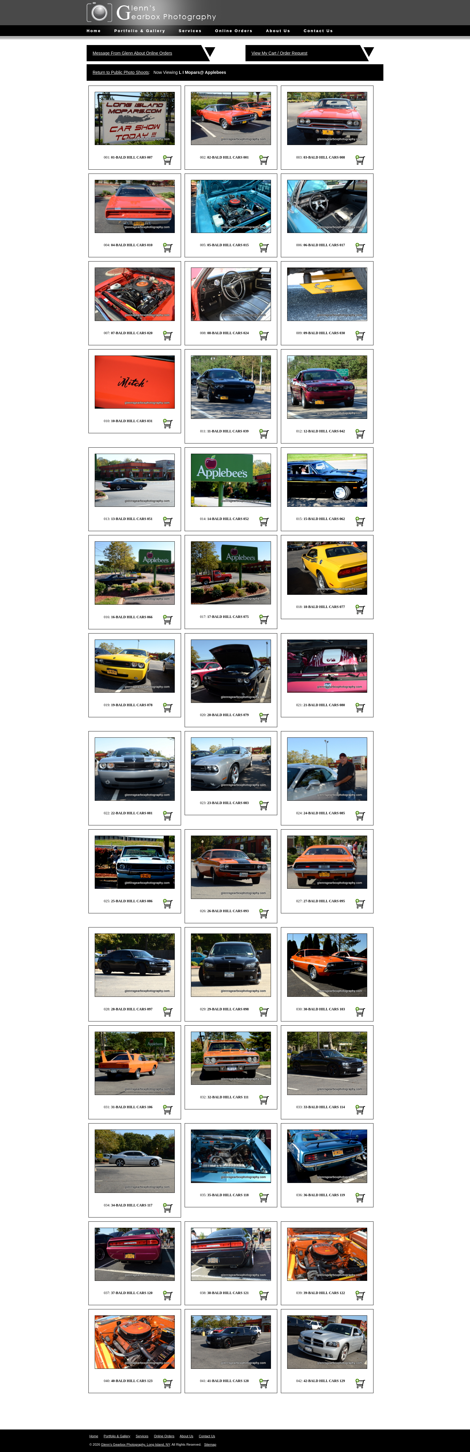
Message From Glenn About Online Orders (132, 53)
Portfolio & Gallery (139, 31)
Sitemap (210, 1444)
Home (94, 31)
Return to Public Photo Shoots (121, 72)
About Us (278, 31)
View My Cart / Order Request (279, 53)
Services (190, 31)
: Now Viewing (159, 72)
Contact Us (318, 31)
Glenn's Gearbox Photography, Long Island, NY (135, 1444)
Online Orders (234, 31)
